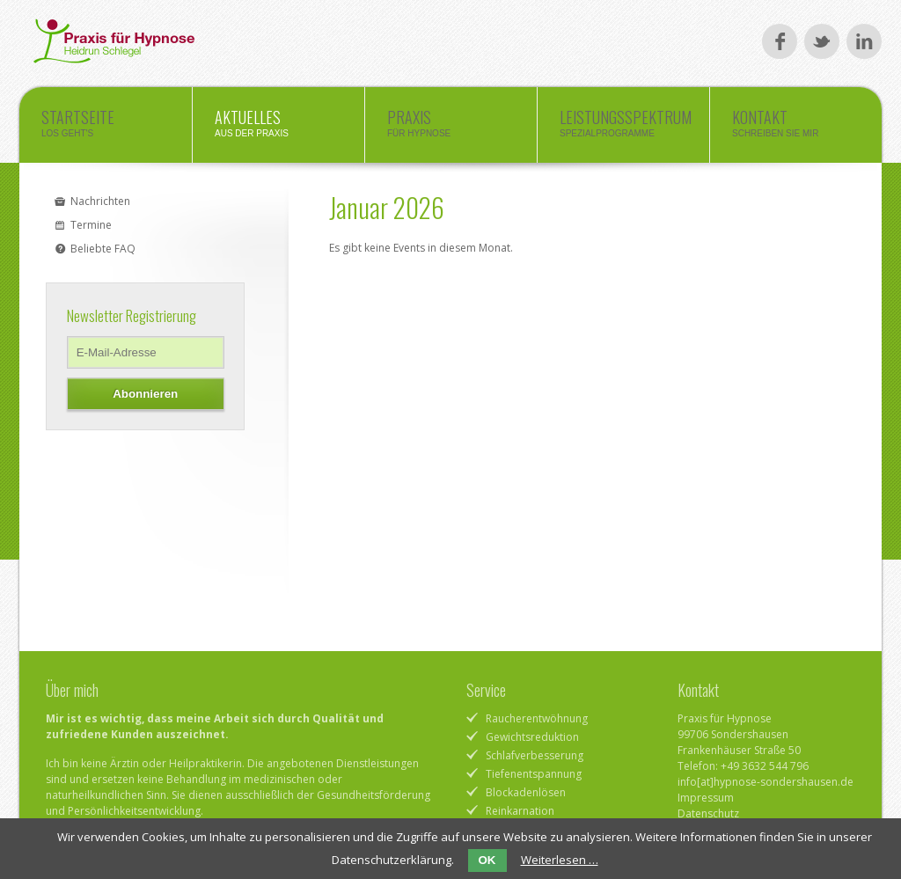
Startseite (105, 128)
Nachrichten (100, 201)
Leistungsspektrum (626, 128)
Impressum (706, 797)
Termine (91, 224)
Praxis (451, 128)
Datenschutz (708, 813)
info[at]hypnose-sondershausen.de (765, 781)
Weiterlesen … (559, 860)
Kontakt (796, 128)
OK (487, 860)
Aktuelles (278, 128)
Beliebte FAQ (103, 248)
